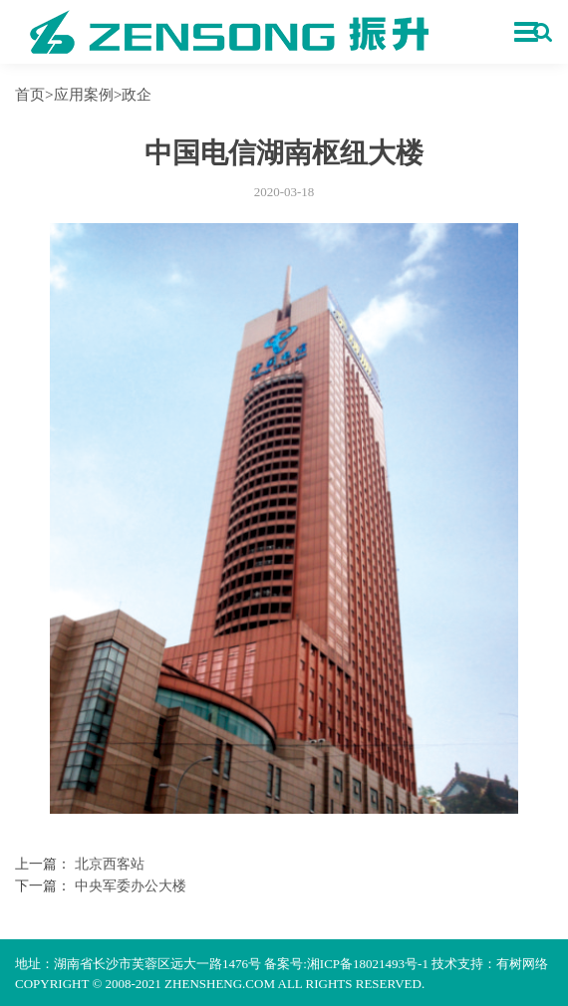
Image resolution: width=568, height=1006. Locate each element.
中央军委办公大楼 (130, 886)
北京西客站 (109, 864)
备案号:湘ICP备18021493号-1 (346, 963)
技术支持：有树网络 (489, 963)
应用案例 (84, 94)
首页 (30, 94)
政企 (136, 94)
